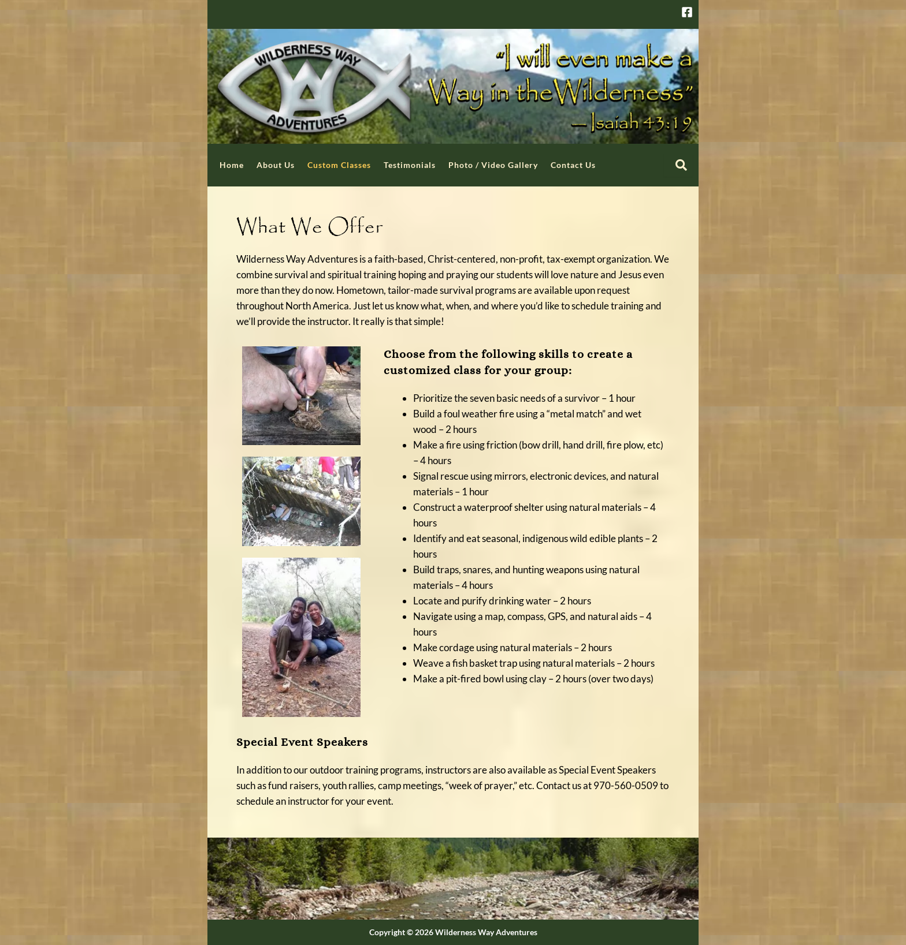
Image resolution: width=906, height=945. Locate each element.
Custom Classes (339, 165)
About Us (276, 165)
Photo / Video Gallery (493, 165)
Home (232, 165)
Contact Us (573, 165)
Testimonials (410, 165)
